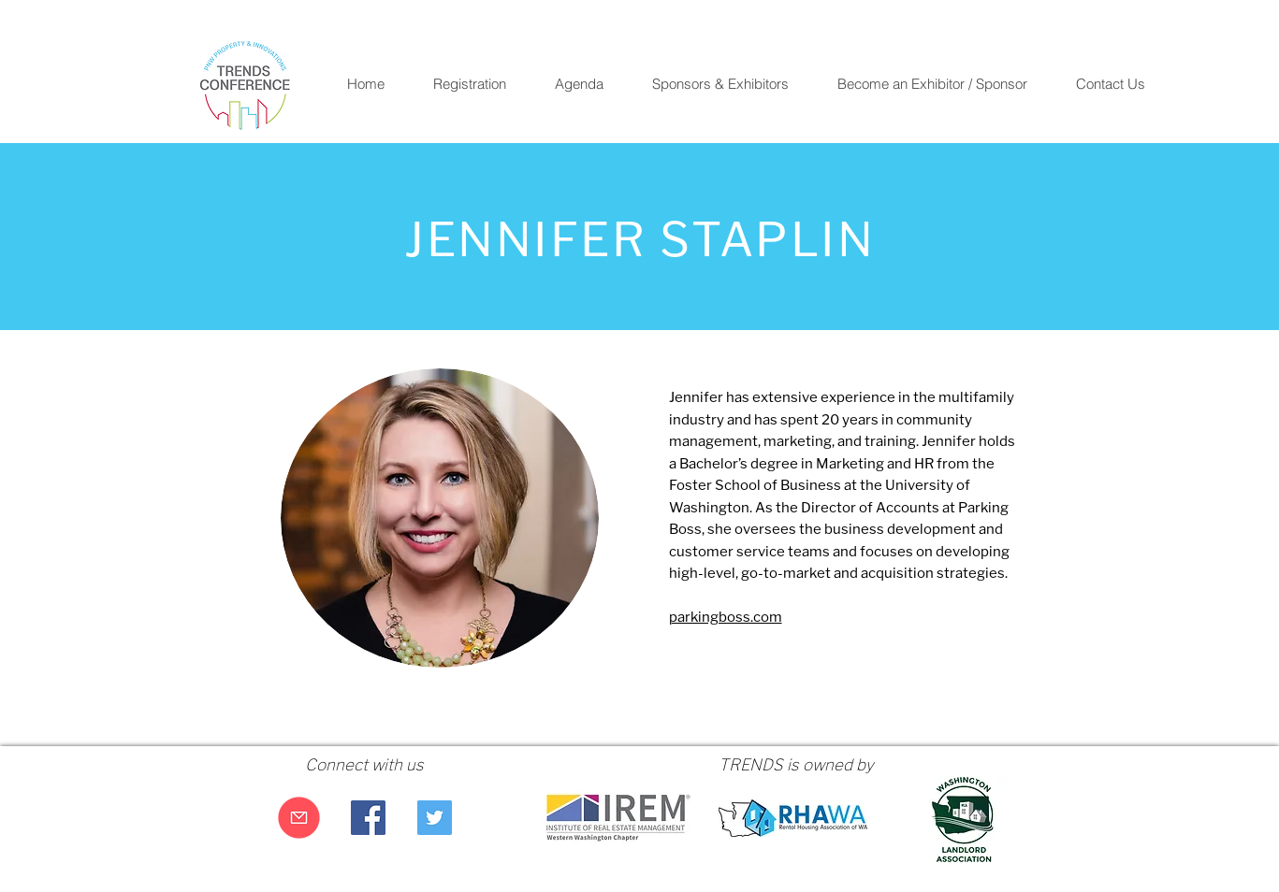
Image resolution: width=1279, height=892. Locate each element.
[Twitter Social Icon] (434, 817)
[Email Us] (299, 818)
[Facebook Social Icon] (368, 817)
